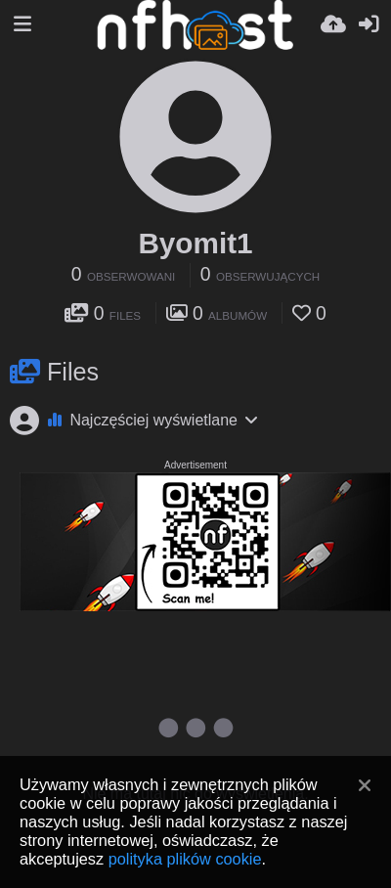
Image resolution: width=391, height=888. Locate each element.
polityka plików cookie (185, 858)
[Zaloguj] (368, 24)
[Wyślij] (333, 24)
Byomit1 (195, 243)
